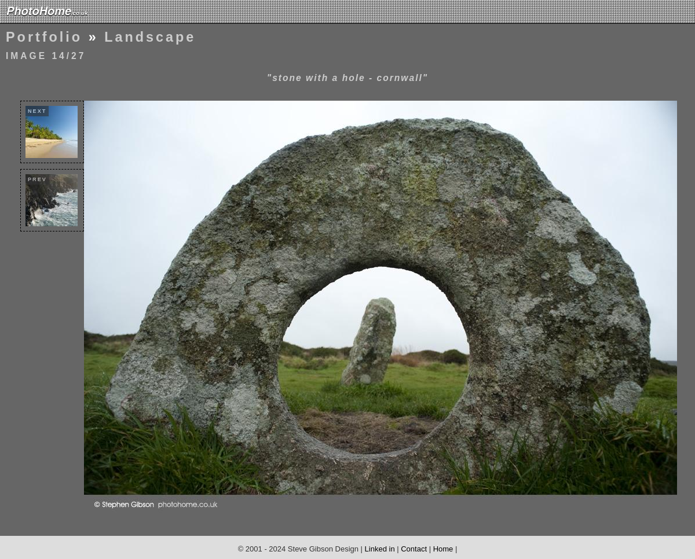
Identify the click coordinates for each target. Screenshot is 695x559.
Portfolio (44, 37)
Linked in (380, 549)
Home (443, 549)
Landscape (150, 37)
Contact (414, 549)
